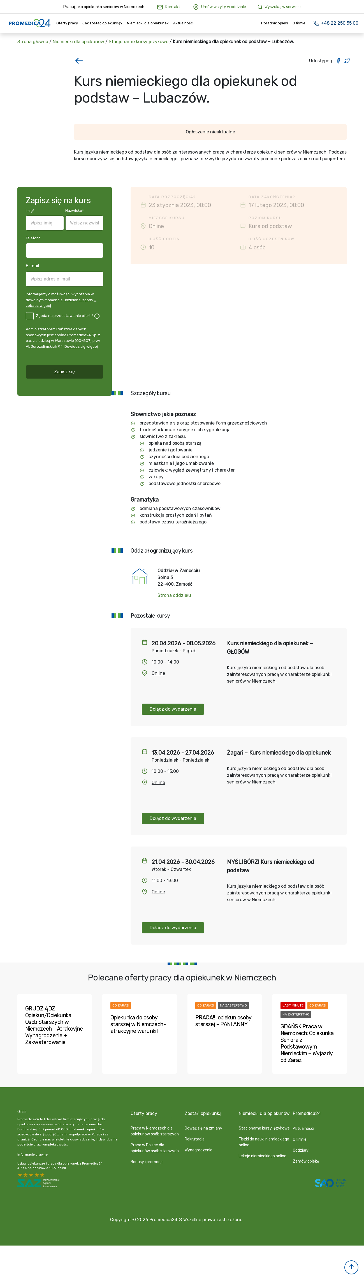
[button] (351, 1267)
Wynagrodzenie (198, 1149)
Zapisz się (64, 371)
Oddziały (301, 1150)
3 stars (31, 1175)
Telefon (33, 238)
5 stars (20, 1175)
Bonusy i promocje (147, 1161)
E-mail (32, 265)
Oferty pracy (67, 23)
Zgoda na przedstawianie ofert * (64, 315)
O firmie (299, 23)
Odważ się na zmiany (203, 1128)
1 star (42, 1175)
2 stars (37, 1175)
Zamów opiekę (306, 1161)
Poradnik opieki (274, 23)
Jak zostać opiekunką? (102, 23)
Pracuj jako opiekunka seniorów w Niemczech (103, 6)
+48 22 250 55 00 (335, 23)
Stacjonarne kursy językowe (138, 41)
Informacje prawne (32, 1155)
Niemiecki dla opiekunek (148, 23)
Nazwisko (74, 210)
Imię (30, 210)
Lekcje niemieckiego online (262, 1155)
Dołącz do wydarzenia (173, 709)
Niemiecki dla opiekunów (78, 41)
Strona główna (32, 41)
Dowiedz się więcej (81, 346)
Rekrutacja (195, 1139)
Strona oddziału (174, 595)
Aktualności (183, 23)
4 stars (26, 1175)
